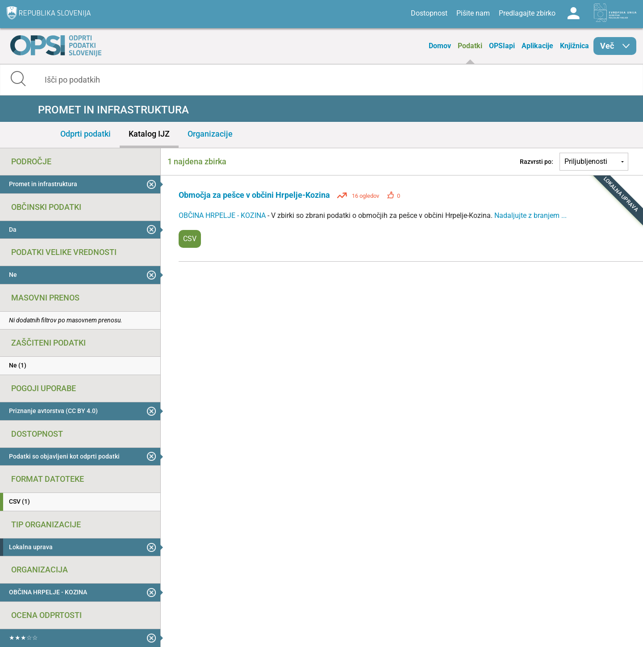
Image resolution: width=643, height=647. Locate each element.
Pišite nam (473, 13)
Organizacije (210, 133)
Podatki (470, 46)
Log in (573, 13)
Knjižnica (574, 46)
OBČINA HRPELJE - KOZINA (223, 215)
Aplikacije (537, 46)
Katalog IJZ (149, 133)
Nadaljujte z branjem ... (530, 215)
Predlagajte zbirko (527, 13)
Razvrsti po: (536, 161)
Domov (440, 46)
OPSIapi (502, 46)
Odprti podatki (85, 133)
